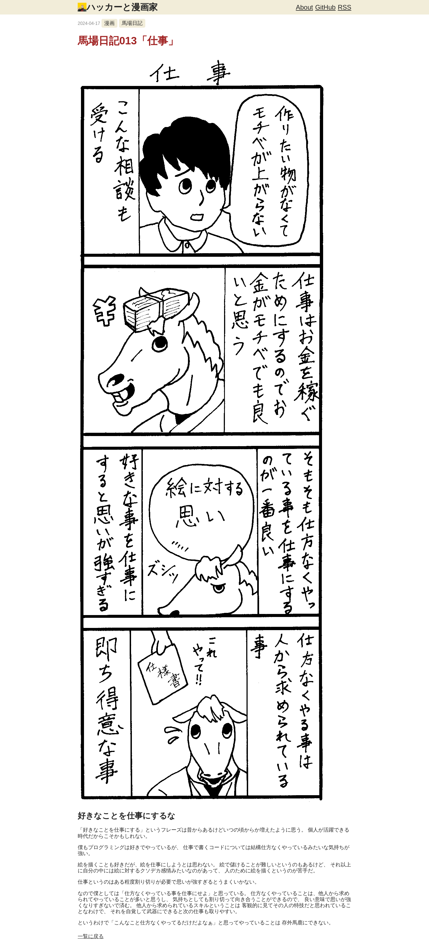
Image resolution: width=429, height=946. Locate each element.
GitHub (325, 7)
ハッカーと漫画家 (122, 7)
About (304, 7)
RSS (344, 7)
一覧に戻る (91, 936)
